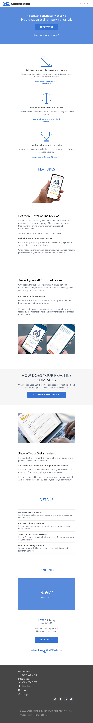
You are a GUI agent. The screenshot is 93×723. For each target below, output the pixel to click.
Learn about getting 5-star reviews (46, 83)
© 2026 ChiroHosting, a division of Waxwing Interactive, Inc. (46, 711)
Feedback (25, 686)
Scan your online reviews (45, 35)
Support (24, 694)
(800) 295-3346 (27, 674)
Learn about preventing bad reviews (46, 120)
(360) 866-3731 (27, 682)
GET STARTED (46, 27)
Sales (23, 690)
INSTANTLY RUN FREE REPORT (46, 394)
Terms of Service (42, 715)
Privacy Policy (25, 715)
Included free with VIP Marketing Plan (47, 651)
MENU (83, 3)
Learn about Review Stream (45, 157)
